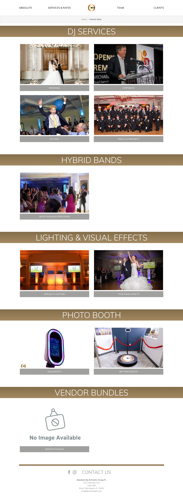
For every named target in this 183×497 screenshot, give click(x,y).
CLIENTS (159, 7)
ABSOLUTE (25, 7)
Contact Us (96, 472)
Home (84, 19)
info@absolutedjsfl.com (91, 491)
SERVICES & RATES (59, 7)
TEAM (120, 7)
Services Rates (96, 19)
